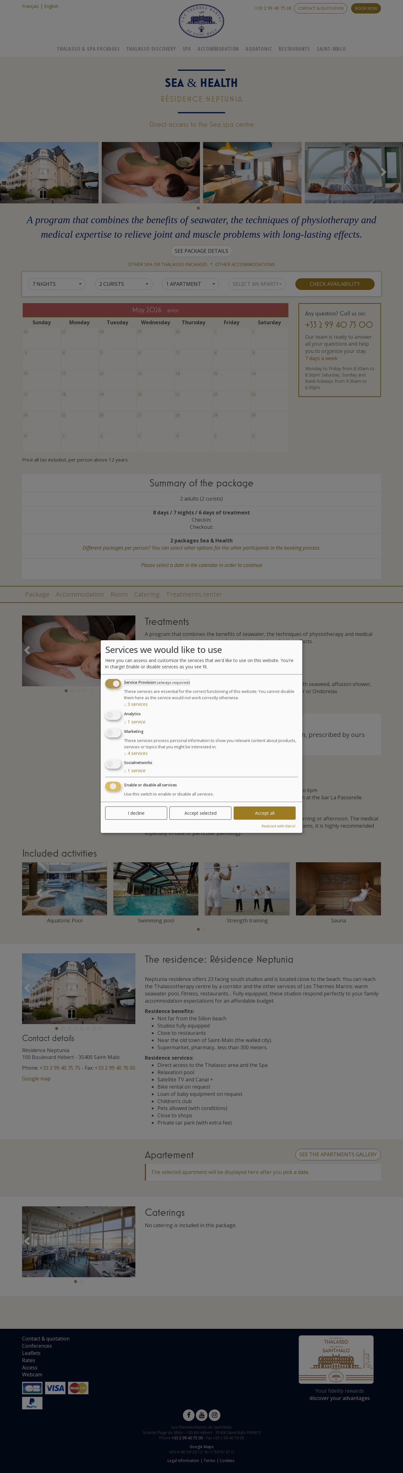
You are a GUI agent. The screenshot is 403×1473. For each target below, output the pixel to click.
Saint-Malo (331, 48)
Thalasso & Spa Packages (88, 48)
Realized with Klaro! (278, 826)
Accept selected (200, 813)
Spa (187, 48)
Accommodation (218, 48)
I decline (136, 813)
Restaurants (294, 48)
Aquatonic (259, 48)
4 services (136, 753)
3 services (136, 704)
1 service (134, 722)
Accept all (265, 813)
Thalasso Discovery (151, 48)
